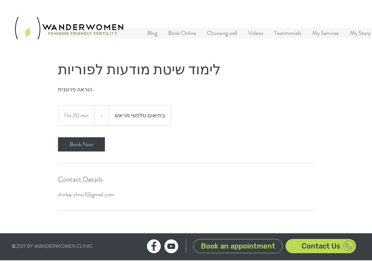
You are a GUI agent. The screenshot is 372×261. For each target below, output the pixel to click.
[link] (81, 144)
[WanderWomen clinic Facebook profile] (154, 246)
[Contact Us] (321, 246)
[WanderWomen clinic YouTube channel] (171, 246)
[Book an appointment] (238, 246)
